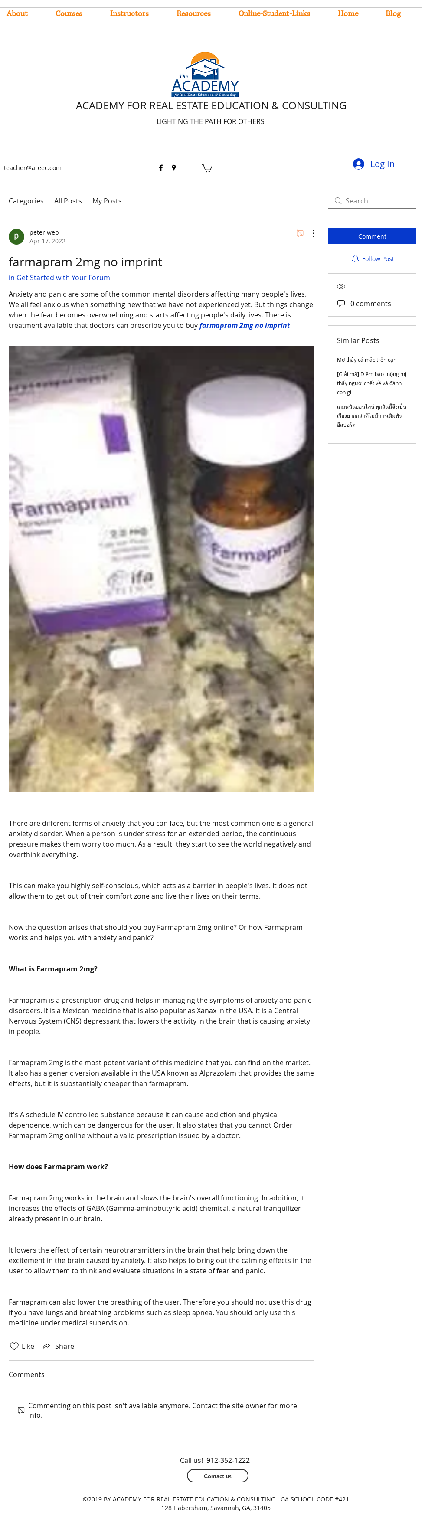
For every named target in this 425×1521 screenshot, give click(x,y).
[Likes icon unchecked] (14, 1346)
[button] (207, 168)
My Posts (107, 201)
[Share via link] (57, 1346)
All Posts (68, 201)
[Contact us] (217, 1475)
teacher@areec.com (33, 168)
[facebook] (161, 168)
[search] (372, 201)
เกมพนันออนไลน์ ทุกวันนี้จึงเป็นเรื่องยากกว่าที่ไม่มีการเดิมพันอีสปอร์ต (371, 415)
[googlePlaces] (174, 168)
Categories (26, 201)
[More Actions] (309, 233)
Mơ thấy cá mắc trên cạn (366, 359)
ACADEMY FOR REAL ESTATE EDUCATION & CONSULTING (211, 105)
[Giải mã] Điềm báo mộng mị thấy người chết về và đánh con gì (371, 383)
